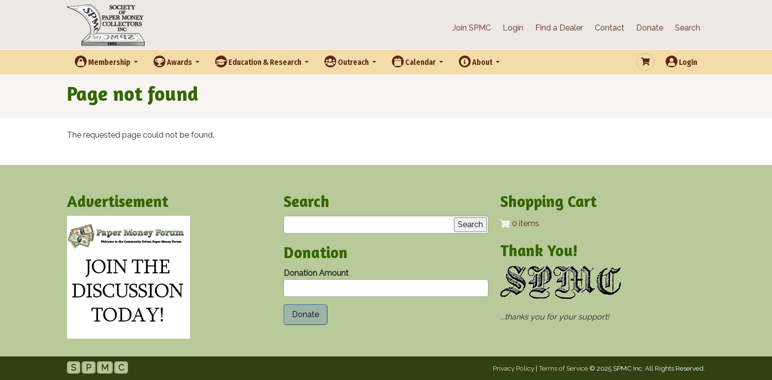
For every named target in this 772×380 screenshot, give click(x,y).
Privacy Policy (513, 368)
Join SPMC (471, 27)
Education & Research (259, 61)
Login (513, 27)
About (476, 61)
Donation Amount (316, 273)
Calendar (414, 61)
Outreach (347, 61)
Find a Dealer (559, 27)
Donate (649, 27)
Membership (103, 61)
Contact (609, 27)
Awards (173, 61)
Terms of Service (563, 368)
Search (687, 27)
